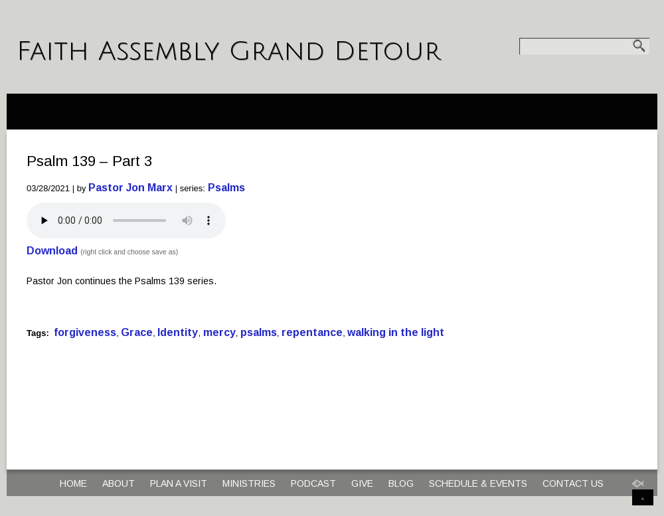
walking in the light (395, 332)
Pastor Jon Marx (130, 187)
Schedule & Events (478, 483)
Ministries (249, 483)
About (118, 483)
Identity (177, 332)
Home (73, 483)
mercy (219, 332)
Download (52, 250)
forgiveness (85, 332)
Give (362, 483)
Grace (137, 332)
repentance (312, 332)
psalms (258, 332)
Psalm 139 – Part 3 (89, 161)
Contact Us (573, 483)
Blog (401, 483)
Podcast (313, 483)
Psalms (226, 187)
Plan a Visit (178, 483)
